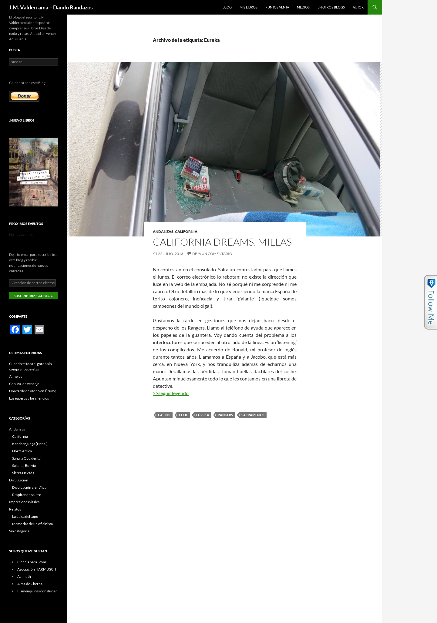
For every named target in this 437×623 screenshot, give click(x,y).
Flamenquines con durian (37, 591)
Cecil (183, 415)
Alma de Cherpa (29, 583)
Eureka (202, 415)
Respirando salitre (26, 494)
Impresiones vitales (24, 502)
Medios (303, 7)
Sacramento (252, 415)
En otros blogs (331, 7)
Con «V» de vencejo (24, 383)
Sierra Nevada (23, 473)
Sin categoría (19, 531)
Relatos (15, 509)
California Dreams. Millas (222, 242)
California (186, 231)
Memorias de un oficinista (32, 523)
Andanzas (163, 231)
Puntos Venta (277, 7)
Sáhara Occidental (26, 458)
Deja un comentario (212, 253)
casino (164, 415)
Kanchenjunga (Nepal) (30, 443)
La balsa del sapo (25, 516)
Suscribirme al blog (33, 295)
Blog (227, 7)
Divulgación (18, 480)
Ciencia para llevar (31, 562)
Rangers (225, 415)
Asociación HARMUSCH (36, 569)
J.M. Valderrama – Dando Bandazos (51, 7)
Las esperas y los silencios (29, 398)
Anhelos (15, 376)
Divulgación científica (29, 487)
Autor (358, 7)
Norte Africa (22, 451)
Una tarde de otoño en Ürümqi (33, 391)
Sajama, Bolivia (24, 465)
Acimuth (24, 576)
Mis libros (248, 7)
